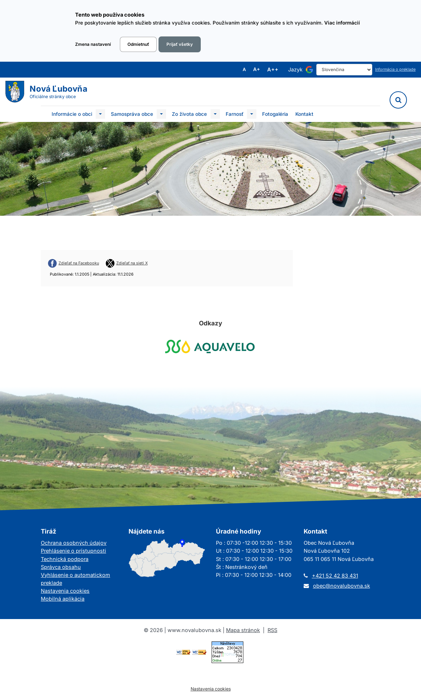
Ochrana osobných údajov (74, 543)
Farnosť (234, 114)
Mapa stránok (243, 630)
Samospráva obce (132, 114)
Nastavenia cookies (65, 591)
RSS (272, 630)
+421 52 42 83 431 (335, 576)
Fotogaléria (275, 114)
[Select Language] (344, 69)
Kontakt (304, 114)
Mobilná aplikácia (62, 599)
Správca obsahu (61, 567)
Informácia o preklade (395, 69)
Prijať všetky (179, 44)
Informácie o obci (72, 114)
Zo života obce (189, 114)
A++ (273, 69)
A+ (256, 69)
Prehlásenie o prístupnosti (73, 551)
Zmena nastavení (93, 44)
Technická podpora (64, 559)
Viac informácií (342, 23)
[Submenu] (100, 114)
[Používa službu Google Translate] (309, 70)
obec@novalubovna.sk (341, 586)
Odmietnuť (138, 44)
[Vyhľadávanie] (398, 100)
